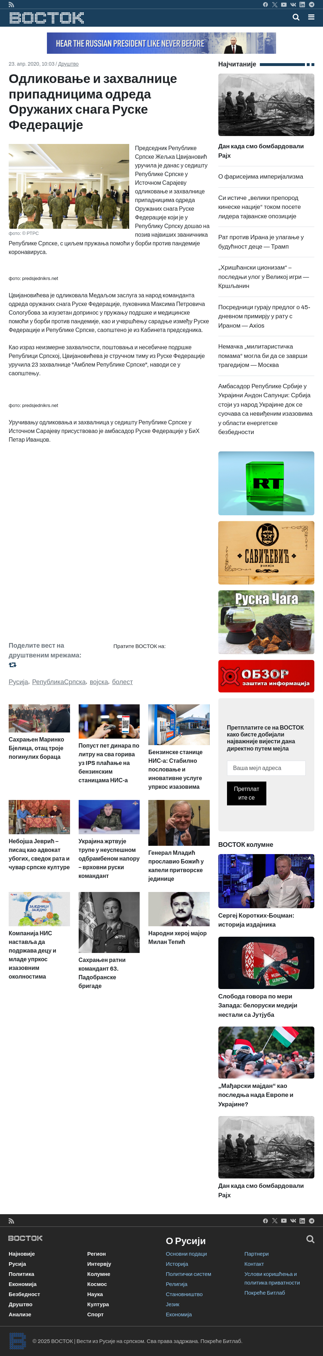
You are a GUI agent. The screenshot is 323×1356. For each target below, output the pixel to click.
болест (122, 682)
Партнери (256, 1254)
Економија (22, 1284)
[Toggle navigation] (309, 17)
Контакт (254, 1264)
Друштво (68, 64)
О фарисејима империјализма (260, 176)
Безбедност (24, 1294)
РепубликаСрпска (59, 682)
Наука (95, 1294)
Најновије (22, 1254)
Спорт (95, 1314)
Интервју (99, 1264)
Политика (21, 1274)
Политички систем (188, 1274)
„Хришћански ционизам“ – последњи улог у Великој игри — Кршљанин (263, 276)
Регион (96, 1254)
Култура (98, 1304)
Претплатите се (246, 793)
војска (99, 682)
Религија (177, 1284)
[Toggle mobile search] (296, 17)
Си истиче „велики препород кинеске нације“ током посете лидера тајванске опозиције (259, 207)
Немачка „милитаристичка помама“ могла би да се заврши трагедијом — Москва (262, 355)
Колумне (98, 1274)
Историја (177, 1264)
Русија (18, 682)
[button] (311, 17)
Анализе (20, 1314)
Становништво (184, 1294)
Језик (172, 1304)
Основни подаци (186, 1254)
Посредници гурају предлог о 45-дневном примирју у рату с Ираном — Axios (264, 316)
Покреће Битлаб (264, 1293)
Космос (97, 1284)
